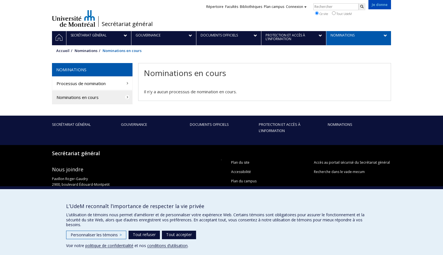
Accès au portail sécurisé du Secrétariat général (352, 162)
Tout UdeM (342, 13)
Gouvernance (134, 124)
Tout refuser (144, 234)
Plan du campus (244, 181)
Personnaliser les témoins (96, 234)
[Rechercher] (362, 6)
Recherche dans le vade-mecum (339, 171)
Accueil (63, 50)
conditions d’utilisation (167, 245)
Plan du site (240, 162)
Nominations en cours (78, 97)
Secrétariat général (127, 24)
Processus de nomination (81, 83)
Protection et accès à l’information (279, 127)
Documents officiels (209, 124)
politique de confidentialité (109, 245)
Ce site (321, 13)
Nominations (86, 50)
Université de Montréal (73, 18)
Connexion (296, 6)
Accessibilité (241, 171)
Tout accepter (179, 234)
